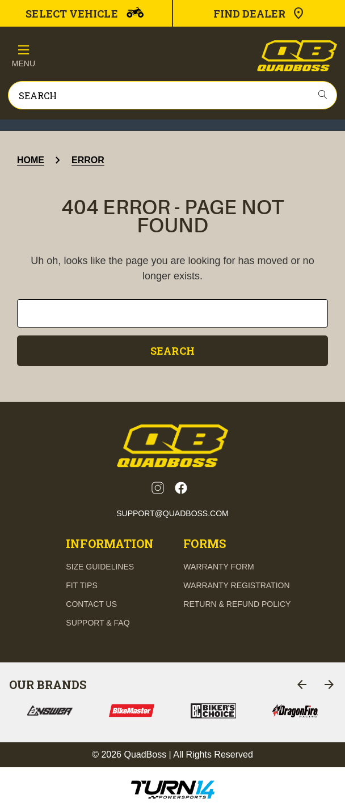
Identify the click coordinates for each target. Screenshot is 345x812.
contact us (91, 604)
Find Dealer (259, 13)
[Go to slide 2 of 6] (329, 684)
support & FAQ (97, 622)
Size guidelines (100, 566)
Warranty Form (218, 566)
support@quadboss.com (172, 513)
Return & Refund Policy (237, 604)
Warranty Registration (236, 585)
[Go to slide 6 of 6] (302, 684)
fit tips (82, 585)
